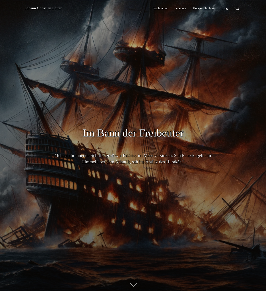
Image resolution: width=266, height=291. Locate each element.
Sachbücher (161, 8)
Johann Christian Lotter (46, 8)
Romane (180, 8)
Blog (224, 8)
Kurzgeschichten (204, 8)
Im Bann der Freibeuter (133, 133)
